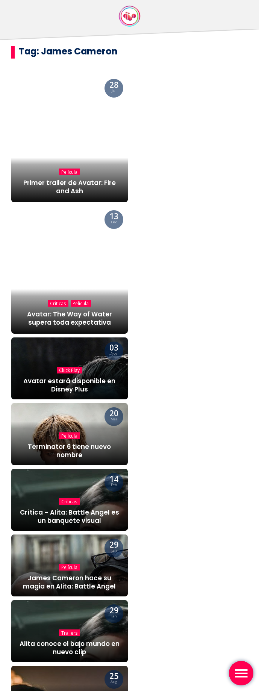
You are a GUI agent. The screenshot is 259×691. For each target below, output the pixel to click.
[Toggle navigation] (241, 673)
